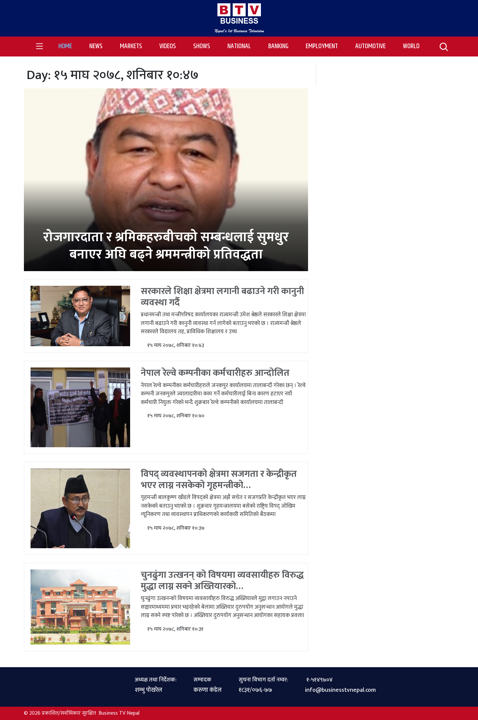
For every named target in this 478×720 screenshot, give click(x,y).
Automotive (370, 46)
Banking (278, 46)
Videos (167, 46)
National (239, 46)
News (96, 46)
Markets (131, 46)
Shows (201, 46)
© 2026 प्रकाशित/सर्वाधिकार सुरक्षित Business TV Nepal (81, 713)
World (411, 46)
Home (69, 46)
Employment (322, 46)
